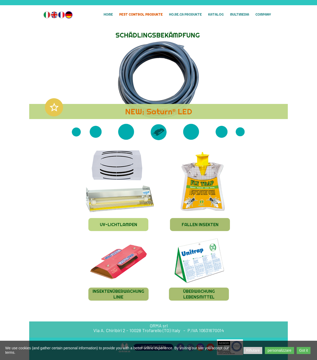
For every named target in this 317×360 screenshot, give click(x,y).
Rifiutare (253, 350)
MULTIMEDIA (239, 14)
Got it (303, 350)
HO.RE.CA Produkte (185, 14)
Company (263, 14)
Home (108, 14)
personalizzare (279, 350)
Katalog (216, 14)
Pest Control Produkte (141, 14)
